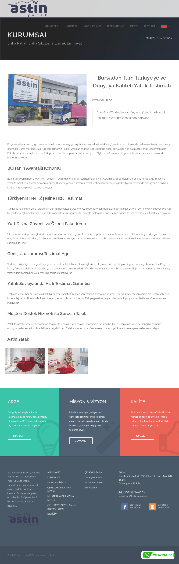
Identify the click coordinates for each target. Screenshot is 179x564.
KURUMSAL (54, 477)
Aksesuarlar (90, 487)
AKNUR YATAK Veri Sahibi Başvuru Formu (61, 506)
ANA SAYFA (53, 472)
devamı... (12, 505)
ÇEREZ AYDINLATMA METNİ (59, 489)
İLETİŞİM (52, 513)
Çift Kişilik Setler (93, 472)
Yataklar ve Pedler (93, 482)
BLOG (109, 100)
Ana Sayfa (151, 37)
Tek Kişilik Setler (93, 477)
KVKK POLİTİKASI (57, 482)
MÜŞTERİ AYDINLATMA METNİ (60, 498)
